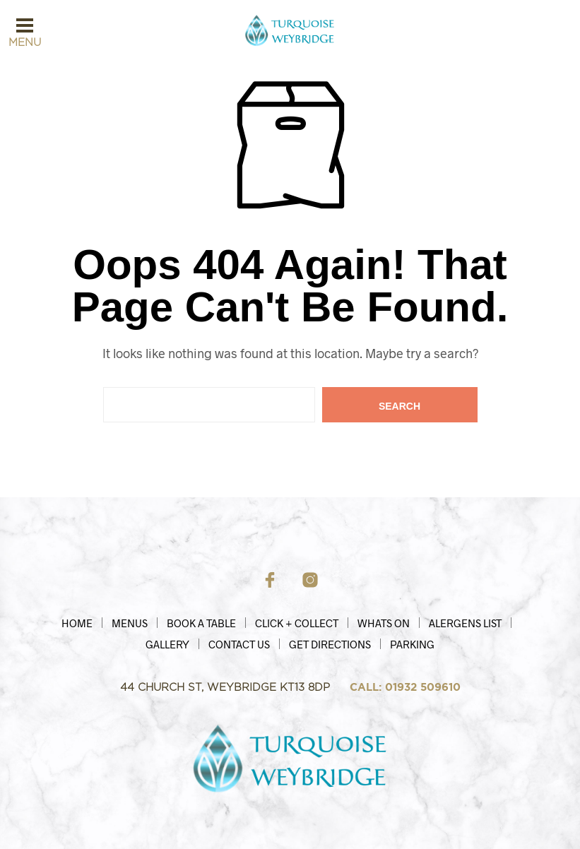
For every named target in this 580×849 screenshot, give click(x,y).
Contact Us (239, 644)
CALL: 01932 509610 (405, 687)
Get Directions (330, 644)
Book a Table (201, 623)
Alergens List (465, 623)
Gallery (167, 644)
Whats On (383, 623)
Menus (130, 623)
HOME (77, 623)
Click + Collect (296, 623)
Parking (412, 644)
